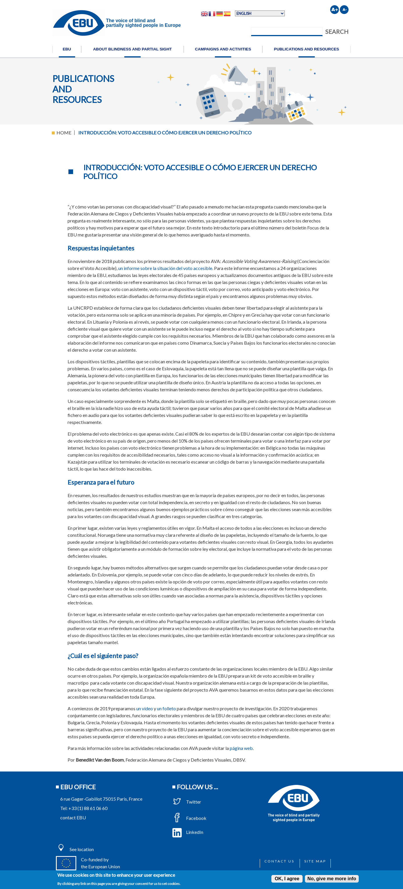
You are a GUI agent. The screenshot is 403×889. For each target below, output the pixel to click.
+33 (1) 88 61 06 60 (87, 808)
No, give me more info (331, 878)
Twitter (186, 801)
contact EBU (73, 817)
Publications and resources (306, 49)
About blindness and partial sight (132, 49)
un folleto (166, 708)
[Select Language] (260, 13)
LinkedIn (187, 832)
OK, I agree (287, 878)
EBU (67, 49)
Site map (315, 861)
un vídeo (144, 708)
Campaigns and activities (223, 49)
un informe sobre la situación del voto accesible (165, 268)
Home (63, 132)
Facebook (189, 818)
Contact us (279, 861)
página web (241, 748)
